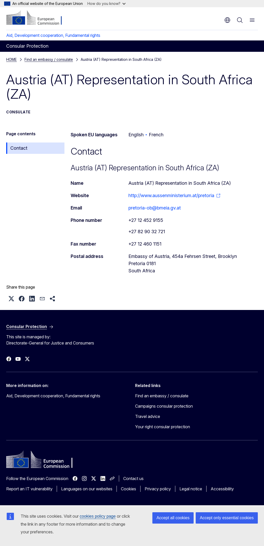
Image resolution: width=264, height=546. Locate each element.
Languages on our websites (86, 488)
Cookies (128, 488)
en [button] (227, 20)
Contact (18, 148)
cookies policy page (98, 516)
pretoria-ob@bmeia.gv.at (154, 208)
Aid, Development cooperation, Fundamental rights (53, 35)
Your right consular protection (162, 426)
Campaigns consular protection (164, 406)
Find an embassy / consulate (48, 59)
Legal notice (190, 488)
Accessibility (222, 488)
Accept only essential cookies (227, 518)
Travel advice (147, 416)
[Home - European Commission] (37, 18)
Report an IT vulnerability (29, 488)
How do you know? (106, 3)
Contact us (133, 478)
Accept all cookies (172, 518)
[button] (11, 299)
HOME (11, 59)
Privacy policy (158, 488)
